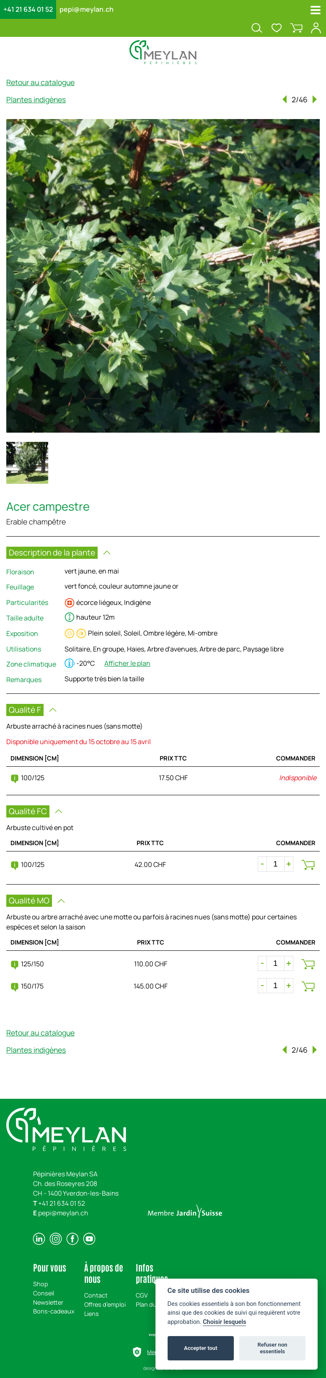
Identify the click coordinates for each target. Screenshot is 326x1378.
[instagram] (55, 1239)
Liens (91, 1314)
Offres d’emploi (105, 1304)
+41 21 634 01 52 (28, 9)
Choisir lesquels (224, 1322)
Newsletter (48, 1302)
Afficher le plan (127, 663)
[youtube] (89, 1239)
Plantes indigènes (36, 99)
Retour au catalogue (40, 82)
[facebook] (72, 1239)
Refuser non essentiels (272, 1348)
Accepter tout (200, 1348)
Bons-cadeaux (54, 1311)
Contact (96, 1295)
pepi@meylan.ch (87, 9)
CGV (142, 1295)
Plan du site (152, 1304)
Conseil (43, 1293)
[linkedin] (39, 1239)
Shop (40, 1284)
